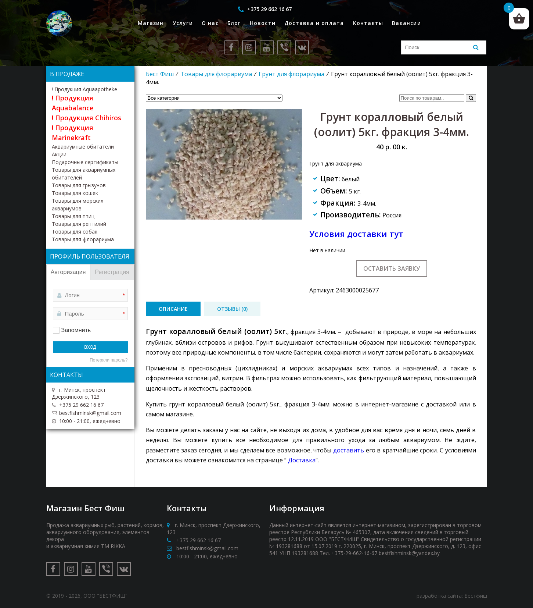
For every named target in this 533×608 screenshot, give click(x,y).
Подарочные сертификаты (85, 162)
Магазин (150, 22)
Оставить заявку (391, 268)
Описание (173, 308)
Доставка (302, 460)
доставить (348, 450)
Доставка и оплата (314, 22)
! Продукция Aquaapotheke (84, 89)
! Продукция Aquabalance (73, 102)
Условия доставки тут (356, 233)
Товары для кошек (75, 192)
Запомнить (76, 330)
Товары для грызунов (79, 185)
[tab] (173, 309)
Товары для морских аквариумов (77, 204)
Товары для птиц (73, 216)
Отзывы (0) (232, 308)
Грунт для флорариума (291, 74)
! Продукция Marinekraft (72, 132)
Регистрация (112, 272)
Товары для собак (74, 231)
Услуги (183, 22)
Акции (59, 154)
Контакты (368, 22)
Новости (262, 22)
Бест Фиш (160, 74)
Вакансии (406, 22)
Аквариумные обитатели (83, 146)
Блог (234, 22)
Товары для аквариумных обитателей (83, 173)
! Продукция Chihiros (86, 117)
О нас (210, 22)
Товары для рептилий (79, 223)
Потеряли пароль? (108, 360)
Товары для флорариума (216, 74)
